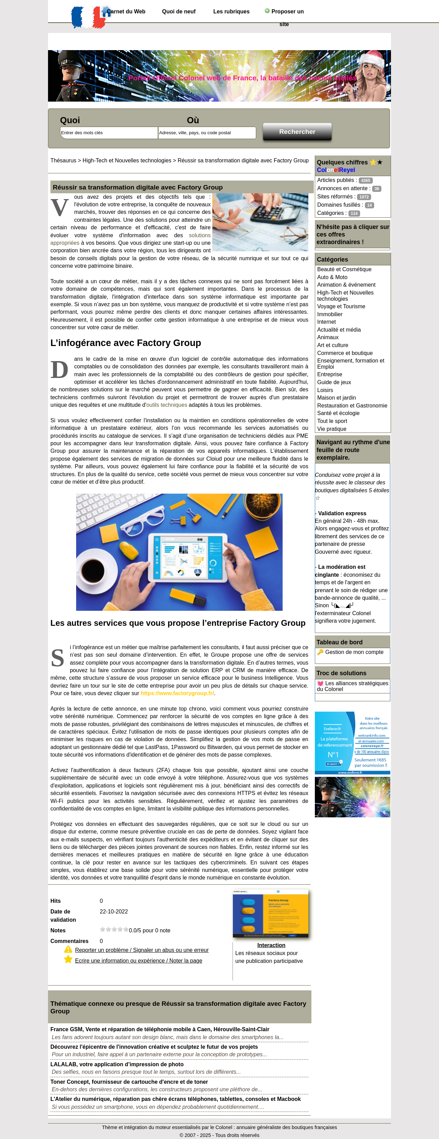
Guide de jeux (334, 382)
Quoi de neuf (179, 11)
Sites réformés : (344, 197)
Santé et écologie (338, 413)
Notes (58, 930)
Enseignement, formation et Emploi (350, 364)
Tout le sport (332, 421)
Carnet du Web (126, 11)
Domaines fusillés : (345, 205)
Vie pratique (331, 429)
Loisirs (325, 390)
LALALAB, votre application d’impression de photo (116, 1064)
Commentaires (69, 941)
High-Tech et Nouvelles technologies (345, 296)
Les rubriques (231, 11)
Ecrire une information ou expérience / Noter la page (138, 961)
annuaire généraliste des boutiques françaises (286, 1127)
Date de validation (63, 916)
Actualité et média (339, 330)
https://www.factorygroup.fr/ (177, 693)
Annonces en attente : (349, 188)
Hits (55, 901)
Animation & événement (346, 285)
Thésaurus (63, 160)
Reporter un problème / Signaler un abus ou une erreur (142, 950)
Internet (326, 322)
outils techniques (166, 405)
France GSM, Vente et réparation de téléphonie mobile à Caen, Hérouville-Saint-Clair (159, 1029)
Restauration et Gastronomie (352, 406)
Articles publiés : (345, 180)
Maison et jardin (336, 398)
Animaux (328, 337)
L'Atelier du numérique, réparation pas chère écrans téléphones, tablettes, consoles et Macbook (175, 1099)
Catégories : (338, 213)
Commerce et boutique (345, 353)
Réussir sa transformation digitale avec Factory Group (243, 160)
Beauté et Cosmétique (344, 269)
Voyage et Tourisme (341, 306)
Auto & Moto (332, 277)
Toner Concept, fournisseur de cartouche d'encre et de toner (129, 1082)
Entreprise (329, 374)
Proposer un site (284, 13)
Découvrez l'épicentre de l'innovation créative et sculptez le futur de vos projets (154, 1047)
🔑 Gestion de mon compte (350, 652)
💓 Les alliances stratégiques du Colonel (353, 686)
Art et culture (332, 345)
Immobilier (330, 314)
